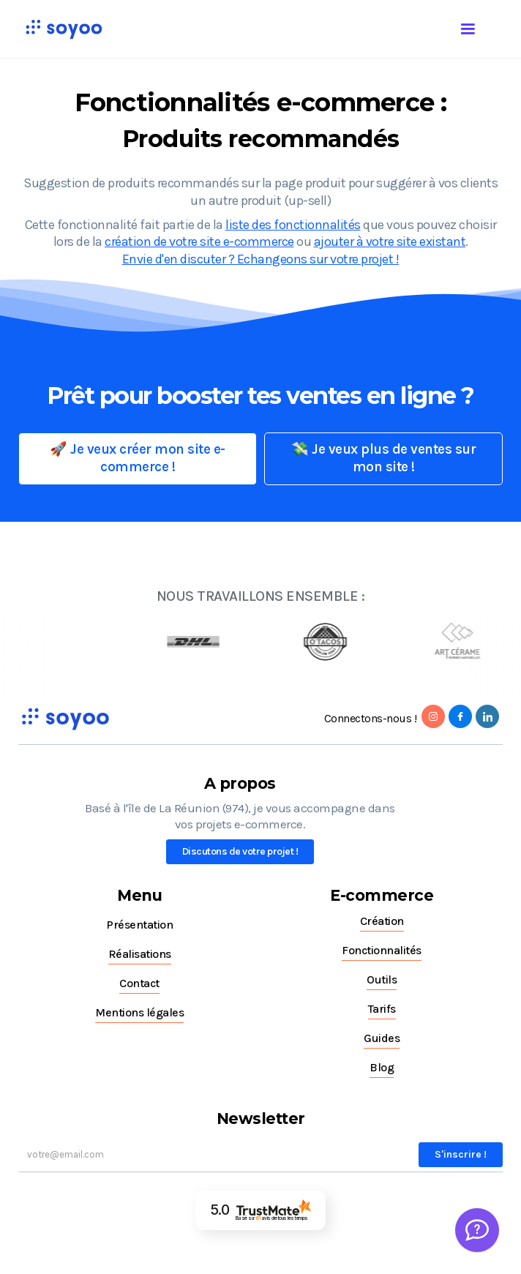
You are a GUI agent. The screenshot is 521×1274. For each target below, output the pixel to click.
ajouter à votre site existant (390, 241)
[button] (482, 26)
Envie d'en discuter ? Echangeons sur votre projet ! (261, 259)
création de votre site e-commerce (199, 241)
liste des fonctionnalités (293, 225)
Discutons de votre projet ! (240, 851)
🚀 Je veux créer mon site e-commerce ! (137, 458)
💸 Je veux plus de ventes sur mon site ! (383, 458)
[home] (60, 29)
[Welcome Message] (477, 1230)
